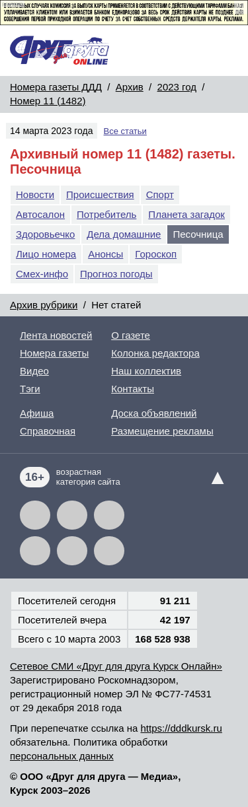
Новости (35, 194)
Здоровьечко (45, 234)
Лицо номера (46, 254)
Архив (130, 86)
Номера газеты (54, 353)
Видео (34, 370)
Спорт (160, 194)
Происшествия (100, 194)
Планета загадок (186, 214)
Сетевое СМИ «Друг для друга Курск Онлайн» (116, 666)
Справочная (47, 431)
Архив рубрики (43, 304)
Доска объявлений (153, 413)
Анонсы (105, 254)
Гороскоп (156, 254)
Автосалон (40, 214)
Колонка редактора (155, 353)
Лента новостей (56, 335)
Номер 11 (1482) (48, 100)
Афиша (37, 413)
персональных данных (62, 755)
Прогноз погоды (116, 273)
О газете (130, 335)
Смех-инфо (42, 273)
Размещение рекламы (162, 431)
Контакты (132, 388)
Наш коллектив (146, 370)
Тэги (30, 388)
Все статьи (125, 131)
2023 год (176, 86)
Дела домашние (124, 234)
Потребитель (106, 214)
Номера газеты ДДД (56, 86)
